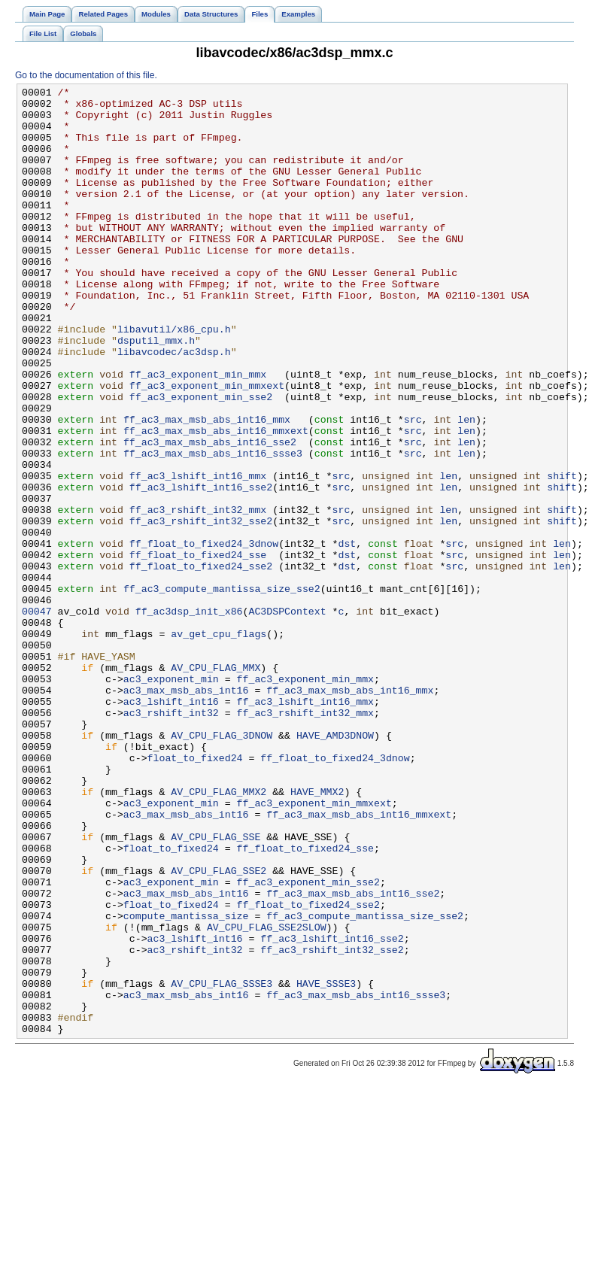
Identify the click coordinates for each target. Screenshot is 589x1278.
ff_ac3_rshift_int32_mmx (197, 595)
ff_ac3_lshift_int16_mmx (197, 554)
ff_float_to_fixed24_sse (197, 649)
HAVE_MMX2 (317, 933)
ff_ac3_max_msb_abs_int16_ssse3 (212, 527)
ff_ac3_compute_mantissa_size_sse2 (221, 690)
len (466, 486)
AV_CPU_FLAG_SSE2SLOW (266, 1096)
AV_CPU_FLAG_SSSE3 (221, 1163)
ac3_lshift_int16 (171, 825)
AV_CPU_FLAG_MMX (215, 784)
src (413, 486)
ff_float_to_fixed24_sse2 (200, 662)
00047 (37, 717)
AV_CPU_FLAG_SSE (215, 987)
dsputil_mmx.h (156, 392)
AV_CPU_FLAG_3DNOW (221, 866)
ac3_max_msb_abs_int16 (186, 811)
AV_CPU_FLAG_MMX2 (218, 933)
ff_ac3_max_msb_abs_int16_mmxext (215, 500)
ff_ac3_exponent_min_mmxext (206, 446)
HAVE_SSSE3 (326, 1163)
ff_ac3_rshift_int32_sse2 (200, 608)
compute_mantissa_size (186, 1082)
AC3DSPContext (287, 717)
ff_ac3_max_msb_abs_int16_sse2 (209, 514)
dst (347, 635)
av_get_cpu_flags (218, 744)
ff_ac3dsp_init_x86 (189, 717)
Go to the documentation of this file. (86, 75)
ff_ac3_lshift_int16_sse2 (200, 568)
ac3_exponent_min (171, 798)
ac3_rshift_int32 (171, 838)
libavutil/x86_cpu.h (174, 378)
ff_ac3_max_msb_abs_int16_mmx (206, 486)
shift (562, 554)
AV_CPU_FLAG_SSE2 (218, 1028)
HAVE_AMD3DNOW (335, 866)
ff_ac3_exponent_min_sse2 (200, 459)
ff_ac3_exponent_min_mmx (197, 432)
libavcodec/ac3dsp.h (174, 405)
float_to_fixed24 (195, 893)
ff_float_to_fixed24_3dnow (203, 635)
